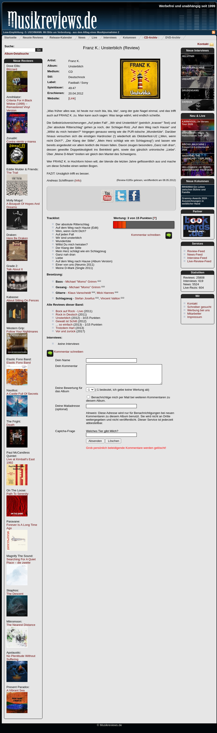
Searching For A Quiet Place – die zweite (21, 561)
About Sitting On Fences (22, 300)
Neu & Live (197, 115)
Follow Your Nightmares (22, 331)
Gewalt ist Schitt (66, 321)
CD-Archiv (150, 37)
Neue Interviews (197, 50)
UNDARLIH (188, 79)
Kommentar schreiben (145, 235)
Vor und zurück (66, 331)
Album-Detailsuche (16, 53)
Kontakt (203, 44)
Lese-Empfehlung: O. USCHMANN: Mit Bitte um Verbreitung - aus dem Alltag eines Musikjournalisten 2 (61, 32)
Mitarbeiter (194, 313)
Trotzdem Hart (65, 328)
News (81, 37)
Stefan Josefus (85, 298)
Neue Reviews (23, 60)
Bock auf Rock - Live (69, 311)
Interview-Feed (197, 258)
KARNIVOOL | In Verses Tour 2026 (195, 123)
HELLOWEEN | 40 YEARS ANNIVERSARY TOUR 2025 (197, 168)
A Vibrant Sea (15, 690)
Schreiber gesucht (199, 307)
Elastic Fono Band (18, 362)
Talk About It (14, 269)
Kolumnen (129, 37)
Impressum (194, 317)
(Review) (111, 47)
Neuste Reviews (33, 37)
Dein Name (62, 360)
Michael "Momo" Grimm (81, 281)
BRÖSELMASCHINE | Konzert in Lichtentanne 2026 (195, 147)
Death (10, 424)
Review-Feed (196, 251)
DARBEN (187, 101)
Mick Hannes (105, 292)
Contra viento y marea (21, 141)
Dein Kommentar (66, 366)
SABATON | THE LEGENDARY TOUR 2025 (196, 157)
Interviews (110, 37)
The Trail (12, 172)
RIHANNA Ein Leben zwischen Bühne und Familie (194, 189)
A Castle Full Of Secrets (22, 393)
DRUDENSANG (190, 90)
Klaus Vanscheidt (79, 292)
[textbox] (19, 50)
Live (94, 37)
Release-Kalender (61, 37)
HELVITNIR (188, 56)
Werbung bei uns (198, 310)
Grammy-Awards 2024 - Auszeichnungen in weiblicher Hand (195, 201)
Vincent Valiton (110, 298)
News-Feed (194, 254)
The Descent (14, 593)
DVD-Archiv (172, 37)
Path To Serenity (17, 493)
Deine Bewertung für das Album (68, 389)
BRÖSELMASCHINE (193, 67)
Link (72, 98)
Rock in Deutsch (66, 314)
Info (77, 180)
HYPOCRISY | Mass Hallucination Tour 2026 (195, 134)
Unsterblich (63, 318)
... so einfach (64, 324)
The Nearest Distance (20, 624)
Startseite (10, 37)
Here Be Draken (17, 238)
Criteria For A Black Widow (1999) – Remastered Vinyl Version (19, 105)
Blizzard (11, 69)
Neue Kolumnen (197, 181)
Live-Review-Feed (199, 261)
